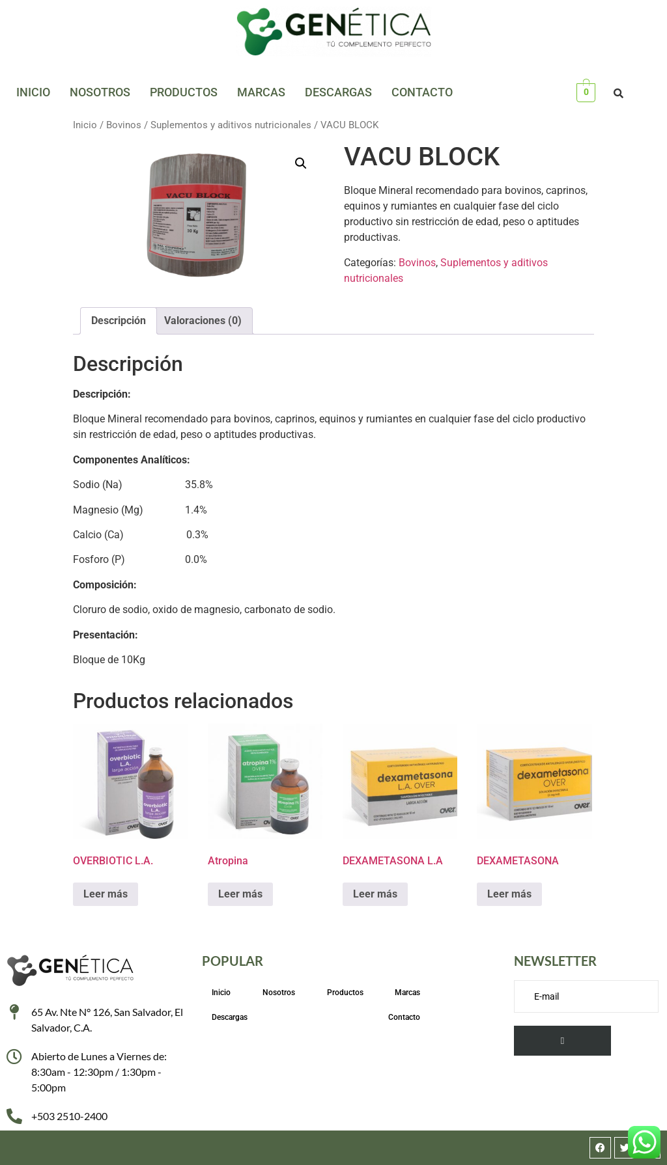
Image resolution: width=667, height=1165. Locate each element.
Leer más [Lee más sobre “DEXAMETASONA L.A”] (375, 894)
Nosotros (100, 92)
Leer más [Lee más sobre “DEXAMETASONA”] (509, 894)
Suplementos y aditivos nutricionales (230, 125)
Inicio (33, 92)
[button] (301, 163)
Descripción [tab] (118, 320)
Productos (184, 92)
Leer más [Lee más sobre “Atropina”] (240, 894)
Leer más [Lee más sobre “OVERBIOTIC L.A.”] (105, 894)
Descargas (338, 92)
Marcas (261, 92)
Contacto (422, 92)
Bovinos (123, 125)
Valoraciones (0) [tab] (203, 320)
